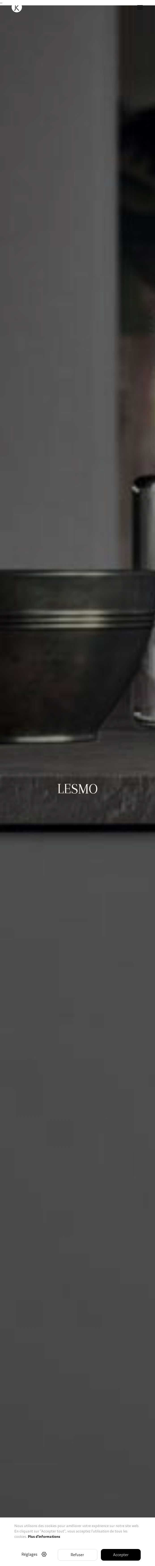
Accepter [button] (121, 1554)
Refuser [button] (77, 1554)
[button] (139, 7)
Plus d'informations (44, 1536)
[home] (16, 7)
